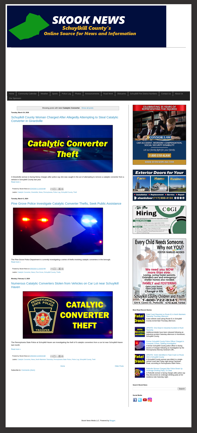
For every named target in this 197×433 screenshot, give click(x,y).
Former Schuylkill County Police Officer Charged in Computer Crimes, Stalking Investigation (165, 342)
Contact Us (166, 94)
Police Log (66, 94)
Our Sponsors (15, 98)
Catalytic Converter (24, 192)
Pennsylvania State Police (62, 359)
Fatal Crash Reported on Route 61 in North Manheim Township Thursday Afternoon (166, 315)
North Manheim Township (44, 359)
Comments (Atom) (28, 370)
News (41, 192)
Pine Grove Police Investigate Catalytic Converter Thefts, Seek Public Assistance (66, 203)
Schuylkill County (66, 192)
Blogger (112, 421)
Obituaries (121, 94)
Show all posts (87, 108)
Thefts (58, 272)
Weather (44, 94)
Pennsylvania (47, 192)
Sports (55, 94)
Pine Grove (39, 272)
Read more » (16, 182)
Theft (75, 192)
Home (11, 94)
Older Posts (119, 366)
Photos (78, 94)
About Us (179, 94)
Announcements (92, 94)
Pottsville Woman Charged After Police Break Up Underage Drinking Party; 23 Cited (164, 370)
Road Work (108, 94)
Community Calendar (27, 94)
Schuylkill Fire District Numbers (143, 94)
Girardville (34, 192)
